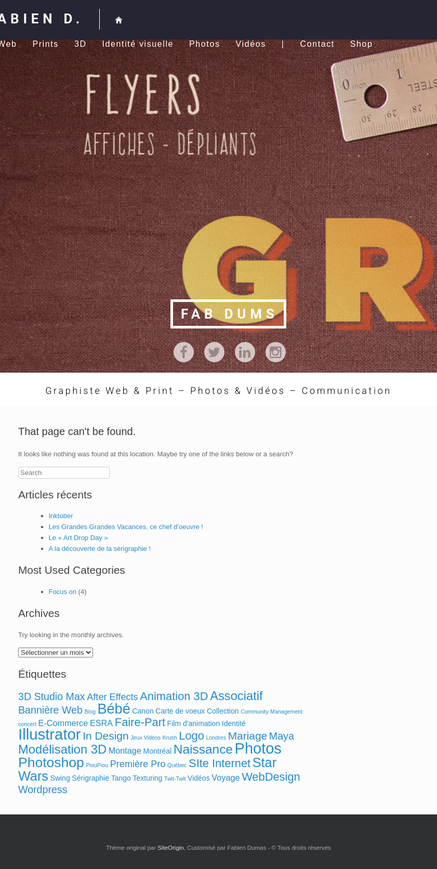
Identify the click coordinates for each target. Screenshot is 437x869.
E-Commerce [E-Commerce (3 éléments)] (63, 723)
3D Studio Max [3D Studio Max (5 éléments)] (51, 696)
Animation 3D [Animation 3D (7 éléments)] (174, 696)
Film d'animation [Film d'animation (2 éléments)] (193, 723)
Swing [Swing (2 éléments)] (60, 778)
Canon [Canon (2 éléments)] (142, 711)
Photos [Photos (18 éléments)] (258, 748)
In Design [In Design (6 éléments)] (105, 736)
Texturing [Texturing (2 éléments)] (147, 778)
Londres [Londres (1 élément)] (216, 737)
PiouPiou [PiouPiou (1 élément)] (97, 765)
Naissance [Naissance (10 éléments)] (203, 749)
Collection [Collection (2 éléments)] (223, 711)
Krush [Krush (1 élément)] (170, 737)
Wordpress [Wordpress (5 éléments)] (42, 789)
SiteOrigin (170, 848)
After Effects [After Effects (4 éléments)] (112, 697)
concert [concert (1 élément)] (27, 724)
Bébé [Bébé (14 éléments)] (114, 709)
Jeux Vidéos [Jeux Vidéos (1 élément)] (145, 737)
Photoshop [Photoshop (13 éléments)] (51, 762)
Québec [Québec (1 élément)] (177, 765)
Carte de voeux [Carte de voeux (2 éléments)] (180, 711)
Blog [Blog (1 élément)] (90, 711)
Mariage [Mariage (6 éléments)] (248, 736)
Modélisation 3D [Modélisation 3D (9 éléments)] (62, 749)
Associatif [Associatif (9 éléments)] (236, 696)
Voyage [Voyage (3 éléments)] (225, 777)
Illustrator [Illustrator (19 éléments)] (49, 734)
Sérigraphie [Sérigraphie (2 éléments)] (90, 778)
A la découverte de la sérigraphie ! (100, 548)
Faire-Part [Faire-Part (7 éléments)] (140, 722)
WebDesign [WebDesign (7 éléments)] (271, 776)
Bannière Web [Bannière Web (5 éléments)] (50, 710)
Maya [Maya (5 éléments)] (281, 736)
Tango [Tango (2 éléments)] (121, 778)
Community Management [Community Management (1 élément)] (271, 711)
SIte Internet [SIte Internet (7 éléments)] (219, 763)
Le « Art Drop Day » (78, 538)
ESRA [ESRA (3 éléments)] (101, 723)
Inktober (61, 516)
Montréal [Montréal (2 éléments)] (157, 751)
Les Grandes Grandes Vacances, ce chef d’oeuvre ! (126, 527)
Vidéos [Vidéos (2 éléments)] (199, 778)
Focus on (62, 592)
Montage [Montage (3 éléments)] (125, 750)
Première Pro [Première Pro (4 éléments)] (138, 764)
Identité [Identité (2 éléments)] (234, 723)
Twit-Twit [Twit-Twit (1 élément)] (175, 778)
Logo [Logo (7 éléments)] (191, 735)
